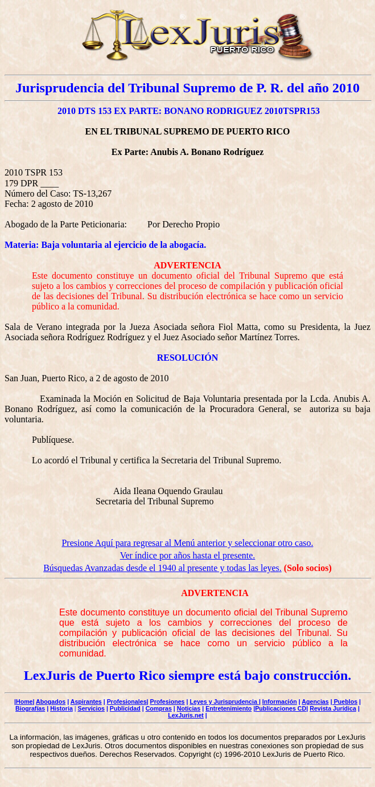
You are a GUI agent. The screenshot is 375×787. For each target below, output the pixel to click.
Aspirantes (86, 701)
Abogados (50, 701)
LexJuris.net (186, 715)
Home (24, 701)
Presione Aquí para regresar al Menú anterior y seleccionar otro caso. (187, 543)
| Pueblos (344, 701)
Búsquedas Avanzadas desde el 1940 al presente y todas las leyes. (162, 568)
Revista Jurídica (333, 708)
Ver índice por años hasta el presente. (188, 555)
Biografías (30, 708)
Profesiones (167, 701)
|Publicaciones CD (279, 708)
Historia (61, 708)
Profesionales (127, 701)
